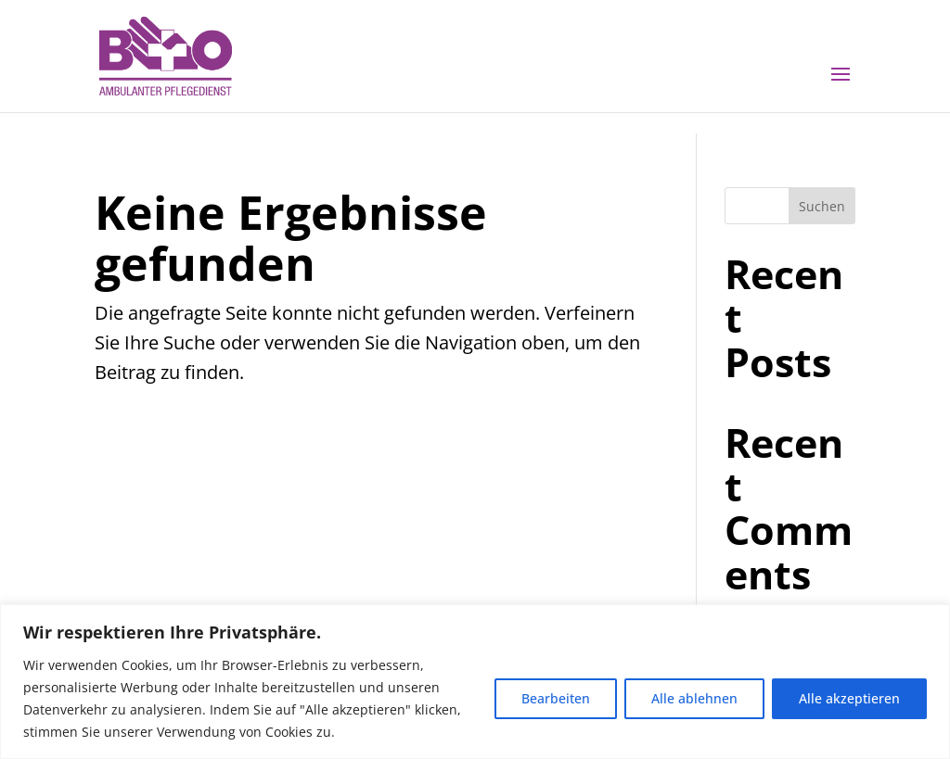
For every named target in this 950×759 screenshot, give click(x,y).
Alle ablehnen (694, 698)
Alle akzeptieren (849, 698)
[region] (475, 681)
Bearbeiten (555, 698)
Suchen (822, 206)
